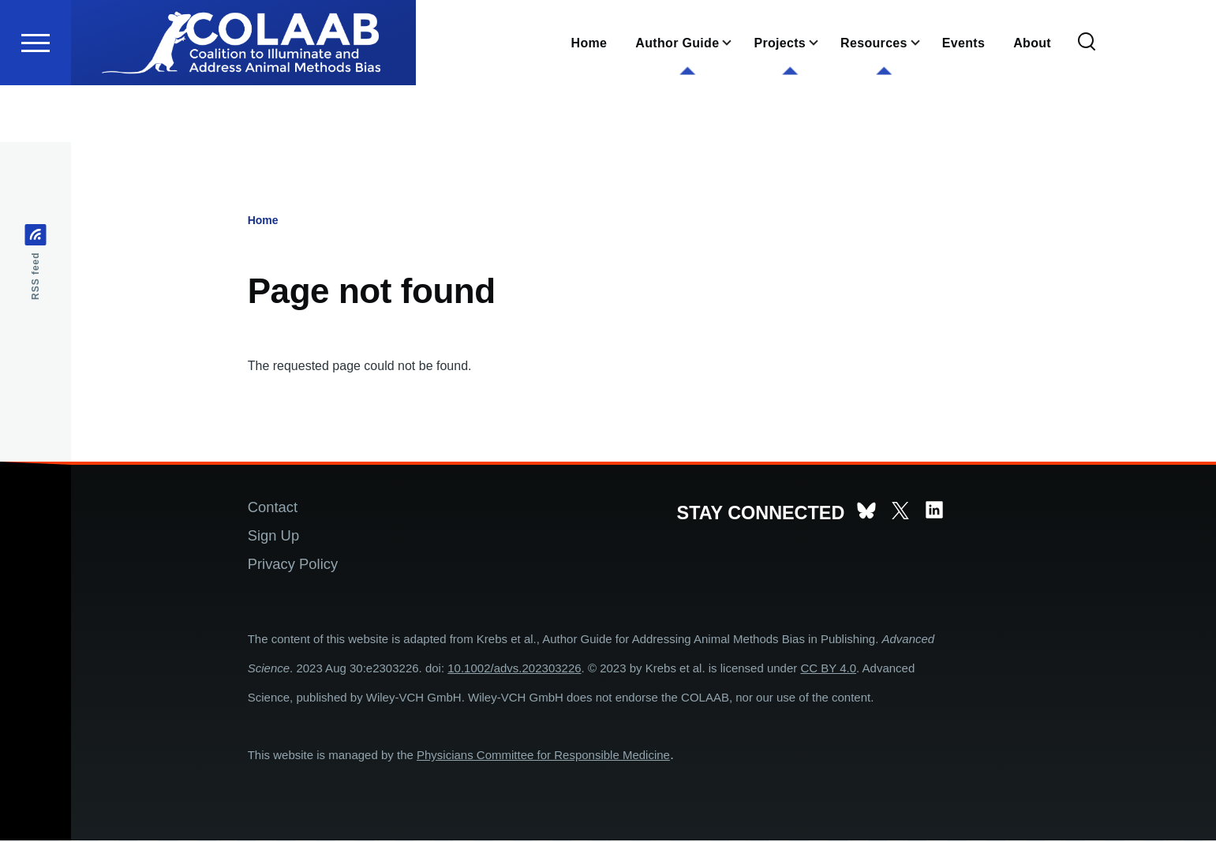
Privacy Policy (293, 564)
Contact (272, 508)
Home (263, 221)
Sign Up (273, 536)
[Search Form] (1086, 99)
